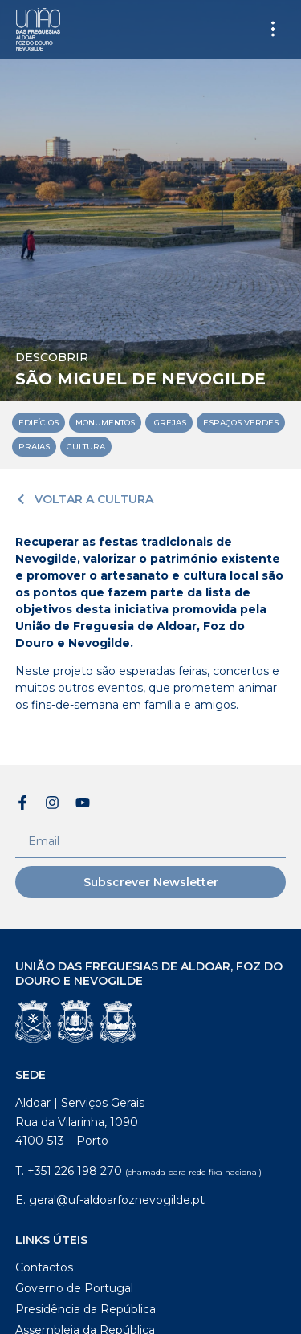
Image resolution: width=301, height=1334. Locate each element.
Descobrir (51, 357)
